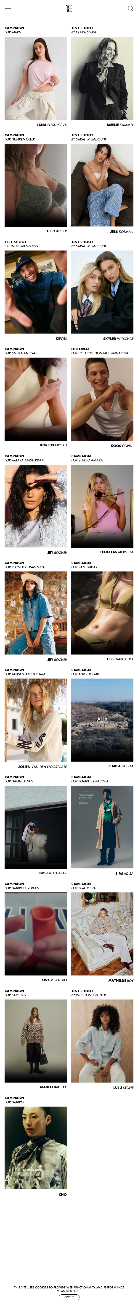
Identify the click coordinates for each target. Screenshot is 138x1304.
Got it (69, 1297)
